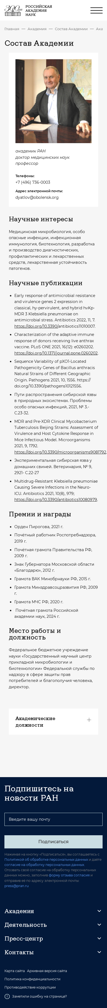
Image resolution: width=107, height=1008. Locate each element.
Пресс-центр (23, 938)
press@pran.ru (16, 886)
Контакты (19, 952)
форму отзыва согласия (69, 875)
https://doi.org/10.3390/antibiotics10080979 (55, 499)
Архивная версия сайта (47, 971)
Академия (37, 29)
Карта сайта (14, 971)
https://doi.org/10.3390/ (36, 326)
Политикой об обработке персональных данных (46, 859)
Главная (11, 29)
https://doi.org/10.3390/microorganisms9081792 (60, 452)
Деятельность (25, 925)
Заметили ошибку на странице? (35, 996)
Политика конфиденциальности (32, 979)
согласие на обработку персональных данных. (44, 865)
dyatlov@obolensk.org (37, 197)
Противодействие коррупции (30, 987)
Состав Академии (71, 29)
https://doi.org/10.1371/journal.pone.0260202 (56, 353)
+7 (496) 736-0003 (32, 182)
